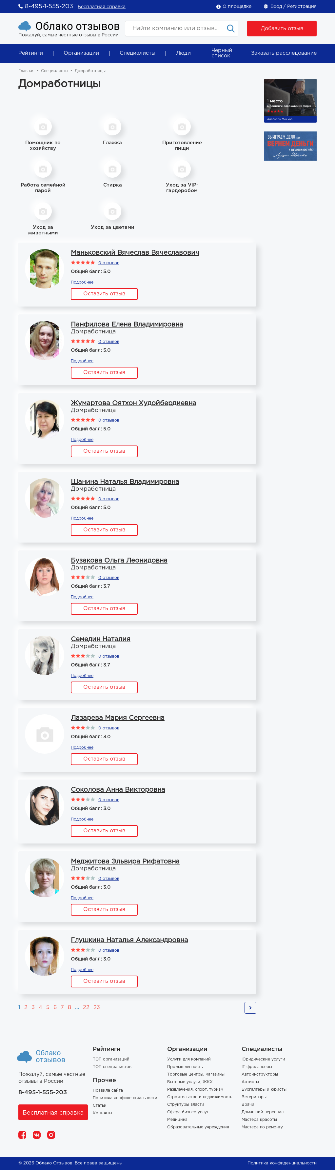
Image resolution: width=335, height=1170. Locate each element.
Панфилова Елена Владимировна (127, 324)
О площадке (237, 7)
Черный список (221, 53)
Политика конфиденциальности (125, 1098)
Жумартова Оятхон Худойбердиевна (133, 403)
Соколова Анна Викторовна (118, 790)
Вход (276, 7)
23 (96, 1007)
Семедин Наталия (100, 639)
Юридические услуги (263, 1059)
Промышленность (185, 1067)
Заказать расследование (284, 53)
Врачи (248, 1104)
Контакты (102, 1113)
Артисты (250, 1082)
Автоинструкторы (260, 1074)
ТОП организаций (111, 1059)
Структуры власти (185, 1104)
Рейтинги (30, 53)
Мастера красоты (259, 1119)
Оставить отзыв (104, 293)
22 (86, 1007)
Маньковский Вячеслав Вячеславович (135, 253)
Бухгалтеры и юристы (264, 1089)
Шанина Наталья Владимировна (125, 482)
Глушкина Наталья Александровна (129, 940)
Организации (81, 53)
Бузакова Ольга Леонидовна (119, 561)
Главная (26, 71)
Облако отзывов (77, 26)
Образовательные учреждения (198, 1127)
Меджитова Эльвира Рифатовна (125, 861)
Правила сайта (108, 1090)
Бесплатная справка (102, 7)
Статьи (100, 1105)
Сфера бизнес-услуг (188, 1112)
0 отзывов (108, 263)
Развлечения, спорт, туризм (195, 1089)
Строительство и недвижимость (199, 1097)
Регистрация (302, 7)
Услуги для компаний (189, 1059)
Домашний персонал (263, 1112)
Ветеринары (254, 1097)
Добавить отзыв (282, 28)
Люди (183, 53)
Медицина (177, 1119)
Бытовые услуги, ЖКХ (190, 1082)
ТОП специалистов (112, 1067)
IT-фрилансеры (257, 1067)
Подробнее (82, 282)
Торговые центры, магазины (196, 1074)
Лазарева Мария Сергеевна (118, 718)
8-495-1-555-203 (49, 6)
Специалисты (137, 53)
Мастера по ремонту (262, 1127)
